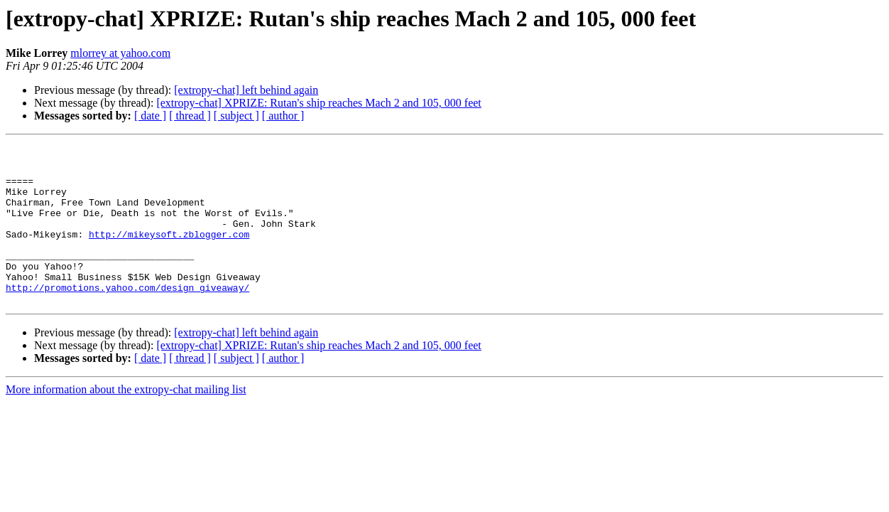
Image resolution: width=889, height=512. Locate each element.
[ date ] (150, 116)
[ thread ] (190, 116)
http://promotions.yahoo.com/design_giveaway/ (127, 317)
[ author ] (283, 116)
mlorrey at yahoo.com (120, 53)
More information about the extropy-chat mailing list (126, 421)
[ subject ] (236, 116)
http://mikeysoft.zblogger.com (169, 253)
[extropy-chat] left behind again (246, 90)
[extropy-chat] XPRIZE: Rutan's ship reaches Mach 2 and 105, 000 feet (318, 103)
